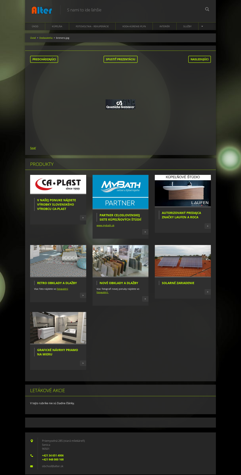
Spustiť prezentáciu (120, 60)
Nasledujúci (200, 60)
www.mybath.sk (105, 225)
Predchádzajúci (44, 60)
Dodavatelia (46, 38)
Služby (187, 26)
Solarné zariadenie (178, 283)
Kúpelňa (57, 26)
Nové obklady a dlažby (119, 283)
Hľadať (207, 10)
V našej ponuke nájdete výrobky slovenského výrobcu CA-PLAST (56, 205)
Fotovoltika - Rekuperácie (92, 26)
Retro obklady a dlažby (57, 283)
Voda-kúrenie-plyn (134, 26)
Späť (33, 148)
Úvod (35, 26)
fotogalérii (62, 289)
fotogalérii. (103, 292)
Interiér (164, 26)
